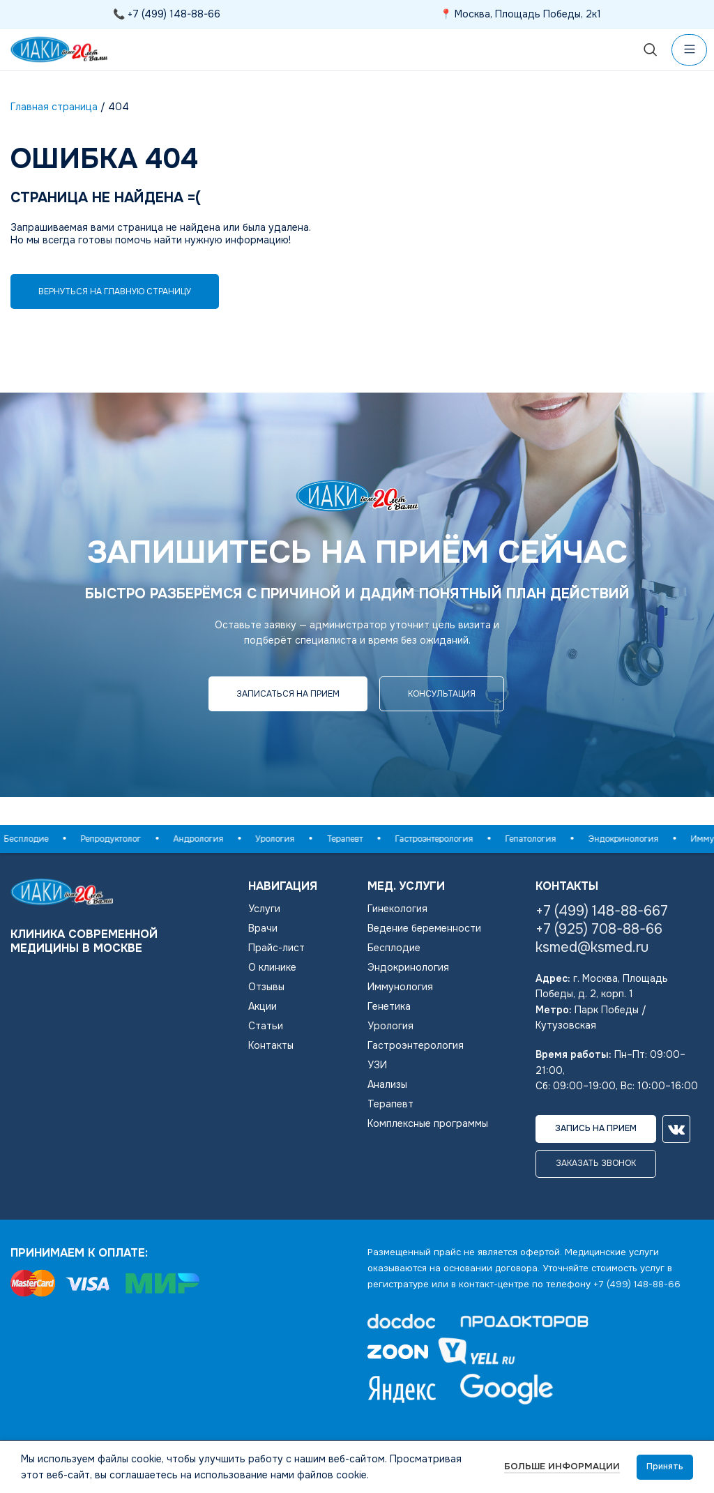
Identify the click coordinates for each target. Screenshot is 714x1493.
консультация (442, 693)
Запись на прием (596, 1128)
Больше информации (562, 1466)
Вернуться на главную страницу (114, 291)
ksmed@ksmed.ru (592, 947)
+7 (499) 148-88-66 (174, 14)
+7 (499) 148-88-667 (602, 911)
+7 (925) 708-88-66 (599, 929)
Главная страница (54, 106)
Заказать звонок (596, 1163)
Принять (664, 1466)
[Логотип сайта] (59, 49)
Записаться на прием (288, 693)
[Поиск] (650, 49)
